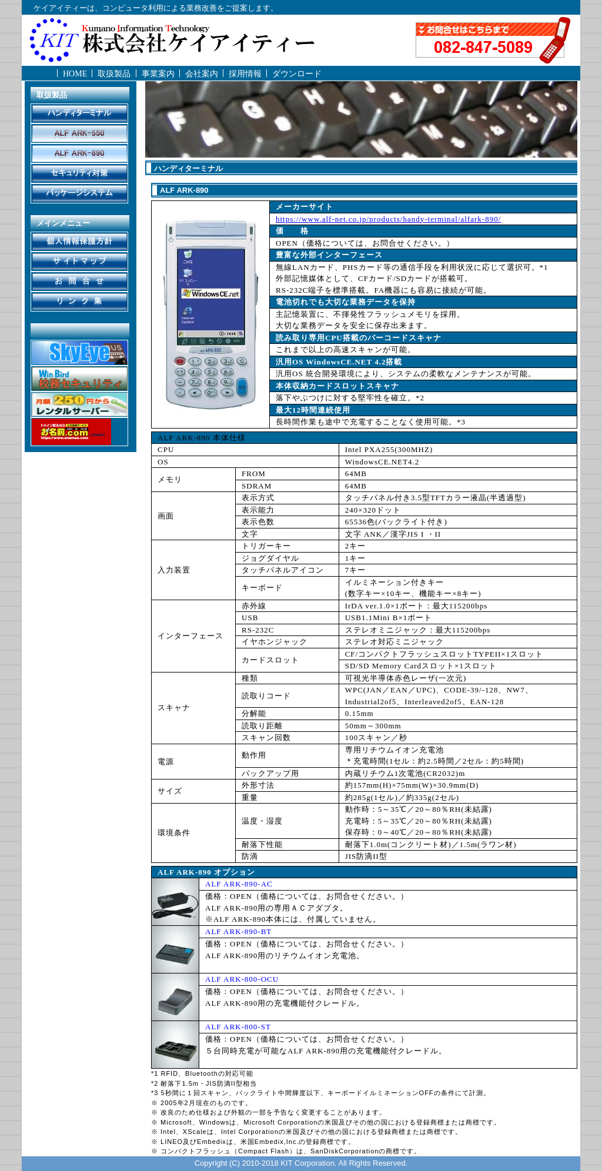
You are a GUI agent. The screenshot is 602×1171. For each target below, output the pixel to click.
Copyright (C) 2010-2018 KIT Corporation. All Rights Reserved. (301, 1163)
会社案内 (201, 73)
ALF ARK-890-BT (238, 931)
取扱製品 (114, 73)
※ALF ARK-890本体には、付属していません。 (293, 919)
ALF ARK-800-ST (238, 1026)
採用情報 (245, 73)
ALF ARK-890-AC (239, 883)
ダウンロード (297, 73)
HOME (75, 73)
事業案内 (158, 73)
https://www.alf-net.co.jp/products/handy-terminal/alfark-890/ (388, 219)
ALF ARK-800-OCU (242, 979)
